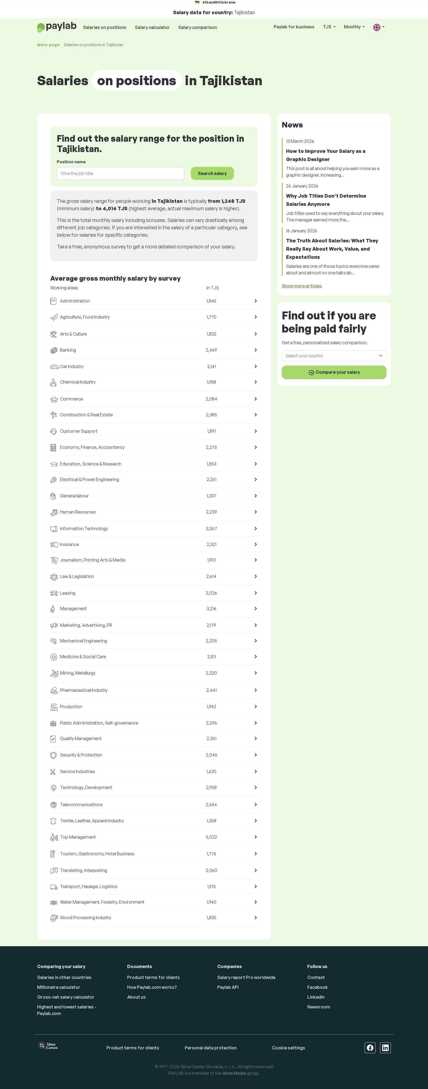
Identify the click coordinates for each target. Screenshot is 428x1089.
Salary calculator (152, 27)
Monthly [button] (352, 26)
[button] (379, 27)
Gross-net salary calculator (65, 997)
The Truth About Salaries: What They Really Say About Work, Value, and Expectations (332, 249)
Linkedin (316, 997)
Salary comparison (197, 27)
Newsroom (318, 1007)
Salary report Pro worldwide (246, 977)
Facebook (317, 987)
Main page (48, 44)
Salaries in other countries (64, 977)
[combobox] (117, 173)
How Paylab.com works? (152, 987)
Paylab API (228, 987)
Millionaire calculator (58, 987)
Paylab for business (294, 26)
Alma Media (234, 1073)
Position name (71, 161)
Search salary (212, 173)
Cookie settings (288, 1048)
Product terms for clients (153, 977)
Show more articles (302, 286)
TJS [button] (327, 26)
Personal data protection (211, 1048)
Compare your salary (334, 372)
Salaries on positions (104, 27)
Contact (316, 977)
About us (136, 997)
